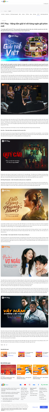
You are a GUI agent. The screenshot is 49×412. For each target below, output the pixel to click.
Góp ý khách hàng (33, 395)
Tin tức (5, 11)
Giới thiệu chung (24, 389)
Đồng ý (43, 407)
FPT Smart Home (42, 395)
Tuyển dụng (23, 397)
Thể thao (27, 14)
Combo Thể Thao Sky (12, 353)
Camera (23, 14)
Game (31, 14)
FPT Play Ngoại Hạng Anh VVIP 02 (29, 353)
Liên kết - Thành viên (24, 391)
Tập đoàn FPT (23, 396)
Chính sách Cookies (5, 408)
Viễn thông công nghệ (14, 14)
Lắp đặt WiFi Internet (43, 389)
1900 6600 (45, 384)
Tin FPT (9, 11)
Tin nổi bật (3, 14)
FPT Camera (41, 394)
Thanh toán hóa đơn (33, 393)
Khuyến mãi (41, 397)
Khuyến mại (7, 14)
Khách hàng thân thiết (44, 14)
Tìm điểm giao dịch (42, 399)
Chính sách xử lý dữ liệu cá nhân (15, 408)
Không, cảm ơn (35, 407)
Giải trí (20, 14)
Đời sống (34, 14)
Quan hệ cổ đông (24, 394)
